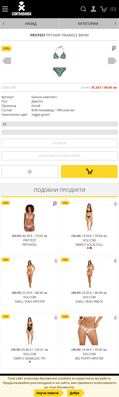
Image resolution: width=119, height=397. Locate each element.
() (113, 8)
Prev (6, 61)
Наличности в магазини (59, 156)
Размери (60, 143)
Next (112, 61)
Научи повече (47, 393)
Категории (97, 23)
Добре (74, 393)
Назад (20, 23)
